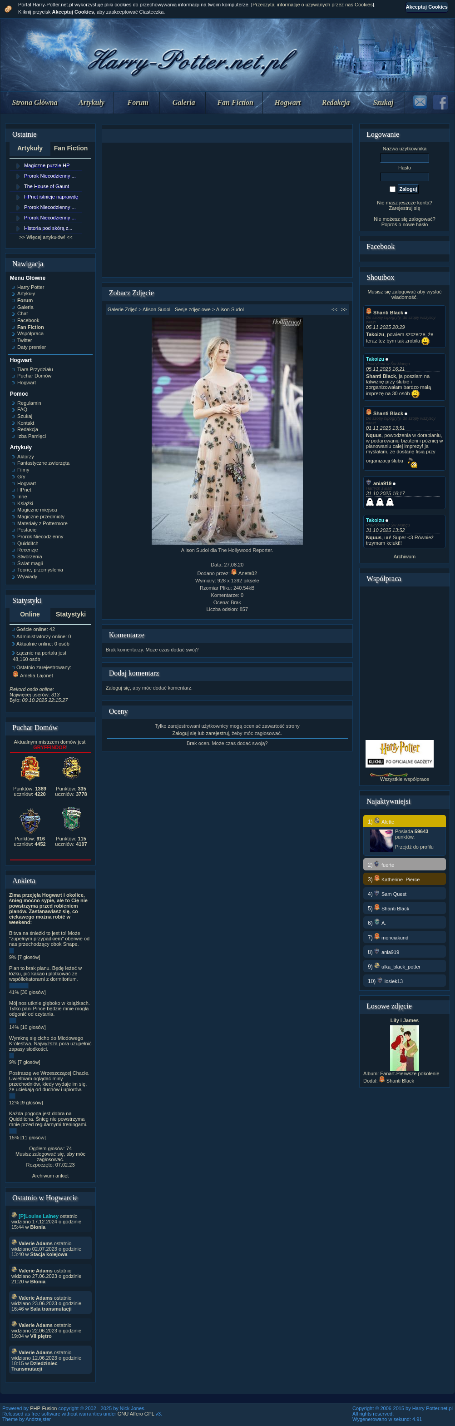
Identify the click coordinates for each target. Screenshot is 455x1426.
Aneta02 (244, 573)
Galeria (184, 102)
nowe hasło (415, 224)
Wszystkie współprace (404, 779)
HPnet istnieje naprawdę (51, 196)
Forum (138, 102)
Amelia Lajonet (33, 675)
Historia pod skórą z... (48, 228)
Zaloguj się (118, 688)
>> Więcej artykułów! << (45, 237)
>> (344, 309)
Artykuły (91, 102)
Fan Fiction (235, 102)
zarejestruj (217, 733)
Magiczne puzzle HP (46, 165)
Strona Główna (35, 102)
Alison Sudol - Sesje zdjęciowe (177, 309)
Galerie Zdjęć (122, 309)
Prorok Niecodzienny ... (50, 176)
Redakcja (336, 102)
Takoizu (375, 359)
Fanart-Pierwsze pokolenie (409, 1073)
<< (334, 309)
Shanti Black (384, 312)
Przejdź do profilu (414, 847)
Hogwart (288, 102)
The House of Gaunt (46, 186)
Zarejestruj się (404, 208)
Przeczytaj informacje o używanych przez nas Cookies (312, 4)
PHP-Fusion (43, 1408)
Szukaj (383, 102)
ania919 (378, 483)
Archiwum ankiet (50, 1175)
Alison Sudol (230, 309)
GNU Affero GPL (136, 1413)
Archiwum (404, 556)
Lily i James (405, 1020)
